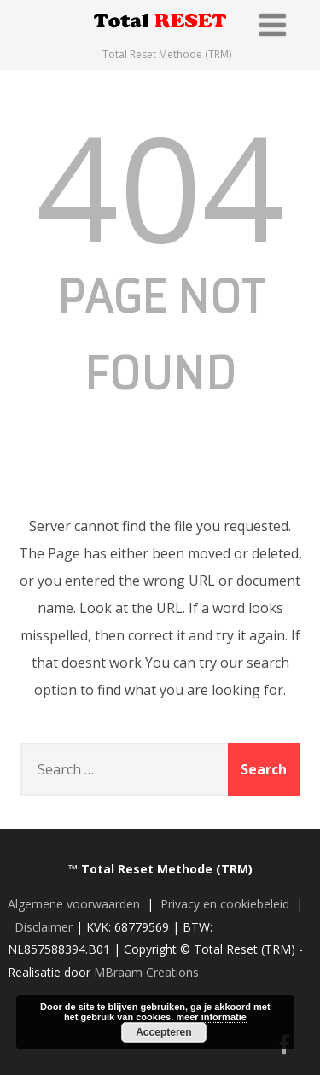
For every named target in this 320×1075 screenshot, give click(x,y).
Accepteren (163, 1032)
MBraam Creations (146, 972)
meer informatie (211, 1017)
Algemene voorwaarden (74, 904)
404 (160, 186)
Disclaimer (44, 927)
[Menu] (272, 24)
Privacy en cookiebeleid (224, 904)
